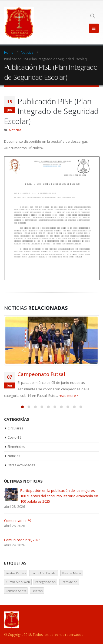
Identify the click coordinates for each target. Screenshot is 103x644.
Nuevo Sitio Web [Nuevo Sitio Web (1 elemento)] (17, 582)
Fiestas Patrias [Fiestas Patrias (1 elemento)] (15, 573)
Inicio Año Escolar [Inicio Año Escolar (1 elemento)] (44, 573)
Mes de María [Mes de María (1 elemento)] (71, 573)
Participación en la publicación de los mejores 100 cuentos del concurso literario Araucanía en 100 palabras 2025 (59, 496)
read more (68, 395)
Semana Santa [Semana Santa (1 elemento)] (15, 591)
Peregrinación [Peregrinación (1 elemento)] (45, 582)
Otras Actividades (21, 465)
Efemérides (16, 446)
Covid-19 (14, 437)
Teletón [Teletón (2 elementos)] (37, 591)
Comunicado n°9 (17, 520)
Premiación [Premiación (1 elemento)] (69, 582)
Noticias (15, 130)
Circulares (15, 428)
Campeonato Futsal (41, 374)
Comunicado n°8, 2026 (22, 539)
